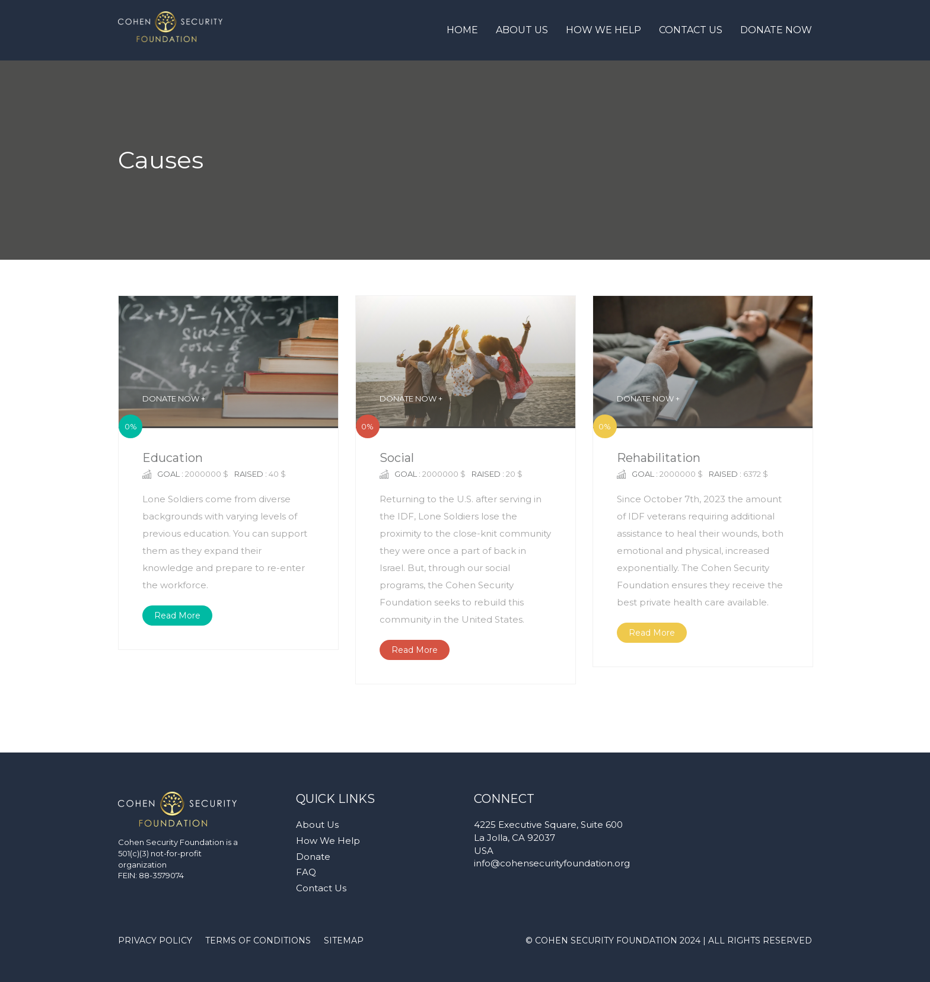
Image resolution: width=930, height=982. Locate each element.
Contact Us (690, 30)
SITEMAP (344, 940)
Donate (313, 856)
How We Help (603, 30)
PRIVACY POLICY (155, 940)
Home (462, 30)
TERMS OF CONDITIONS (258, 940)
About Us (522, 30)
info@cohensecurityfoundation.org (552, 863)
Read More (177, 615)
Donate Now (776, 30)
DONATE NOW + (173, 398)
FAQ (306, 872)
